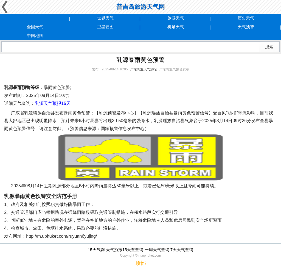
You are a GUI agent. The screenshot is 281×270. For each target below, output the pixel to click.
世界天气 (105, 18)
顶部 (140, 263)
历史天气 (246, 18)
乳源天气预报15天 (53, 103)
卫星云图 (105, 26)
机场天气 (175, 26)
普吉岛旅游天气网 (140, 6)
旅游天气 (175, 18)
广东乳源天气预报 (143, 69)
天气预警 (246, 26)
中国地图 (35, 35)
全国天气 (35, 26)
